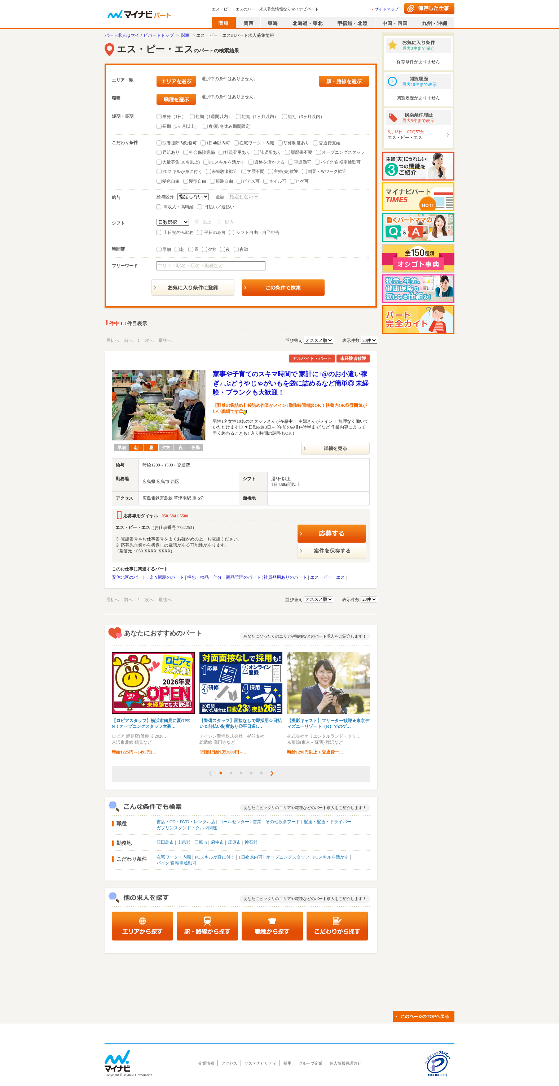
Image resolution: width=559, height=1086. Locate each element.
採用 (287, 1063)
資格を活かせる (269, 162)
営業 (257, 821)
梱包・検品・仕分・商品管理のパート (224, 577)
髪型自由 (197, 181)
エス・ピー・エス (327, 577)
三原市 (200, 842)
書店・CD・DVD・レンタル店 (186, 821)
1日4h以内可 (218, 142)
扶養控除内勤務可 (179, 142)
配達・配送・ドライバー (327, 821)
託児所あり (270, 152)
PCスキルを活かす (227, 162)
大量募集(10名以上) (181, 162)
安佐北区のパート (129, 577)
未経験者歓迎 (225, 171)
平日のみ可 (215, 232)
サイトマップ (387, 9)
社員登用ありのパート (285, 577)
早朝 (166, 249)
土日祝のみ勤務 (178, 232)
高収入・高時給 (178, 206)
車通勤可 (302, 162)
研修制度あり (296, 142)
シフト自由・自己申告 (258, 232)
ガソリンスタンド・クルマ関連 (187, 827)
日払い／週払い (219, 206)
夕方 (212, 249)
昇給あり (171, 152)
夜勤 (243, 249)
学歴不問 (255, 171)
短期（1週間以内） (213, 116)
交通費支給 (329, 142)
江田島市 (165, 842)
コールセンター (234, 821)
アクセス (229, 1063)
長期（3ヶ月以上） (180, 126)
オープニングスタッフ (343, 152)
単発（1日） (174, 116)
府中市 (217, 842)
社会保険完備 (202, 152)
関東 (185, 35)
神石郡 (251, 842)
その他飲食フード (282, 821)
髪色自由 (171, 181)
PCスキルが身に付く (182, 171)
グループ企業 (310, 1063)
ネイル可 (277, 181)
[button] (210, 773)
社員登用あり (237, 152)
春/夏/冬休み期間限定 (229, 126)
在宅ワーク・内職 (256, 142)
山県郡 (183, 842)
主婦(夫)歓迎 (286, 171)
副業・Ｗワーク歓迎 (327, 171)
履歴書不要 (301, 152)
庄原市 (234, 842)
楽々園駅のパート (166, 577)
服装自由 (224, 181)
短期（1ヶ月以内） (260, 116)
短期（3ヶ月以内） (306, 116)
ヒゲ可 (302, 181)
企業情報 (206, 1063)
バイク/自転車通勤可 (341, 162)
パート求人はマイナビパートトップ (139, 35)
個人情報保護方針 (345, 1063)
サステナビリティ (260, 1063)
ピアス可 (251, 181)
